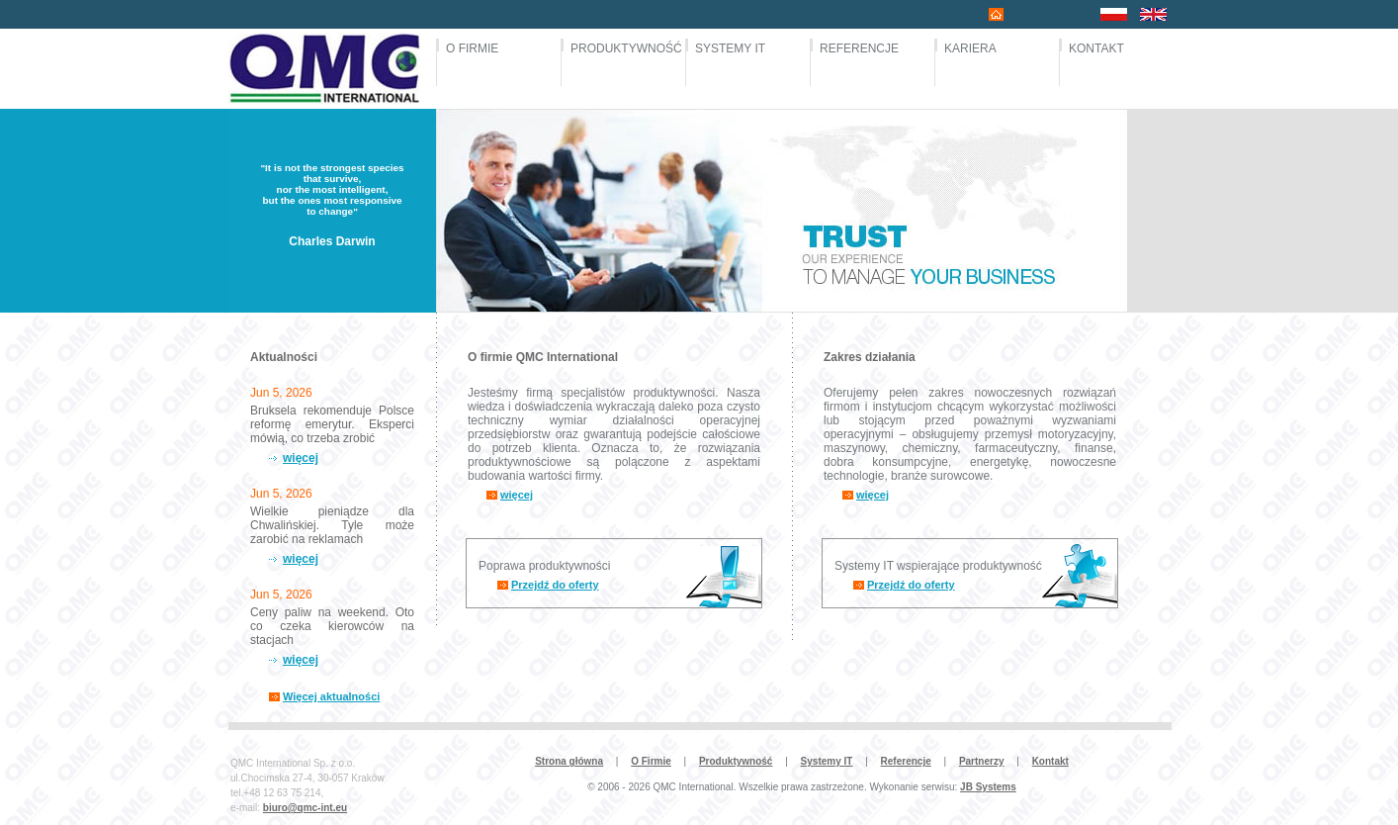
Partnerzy (982, 761)
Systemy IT (827, 761)
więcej (300, 458)
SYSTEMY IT (730, 48)
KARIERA (970, 48)
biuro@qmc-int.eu (305, 807)
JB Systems (988, 786)
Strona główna (569, 761)
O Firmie (651, 761)
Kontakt (1050, 761)
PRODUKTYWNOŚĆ (619, 48)
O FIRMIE (472, 48)
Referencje (906, 761)
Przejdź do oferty (555, 585)
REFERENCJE (859, 48)
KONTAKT (1096, 48)
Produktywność (735, 761)
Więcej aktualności (331, 696)
